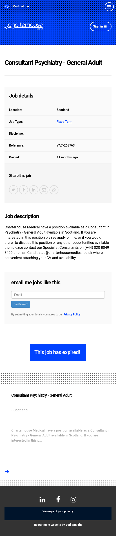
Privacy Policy (71, 314)
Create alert (21, 304)
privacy (69, 511)
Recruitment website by (58, 524)
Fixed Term (64, 121)
